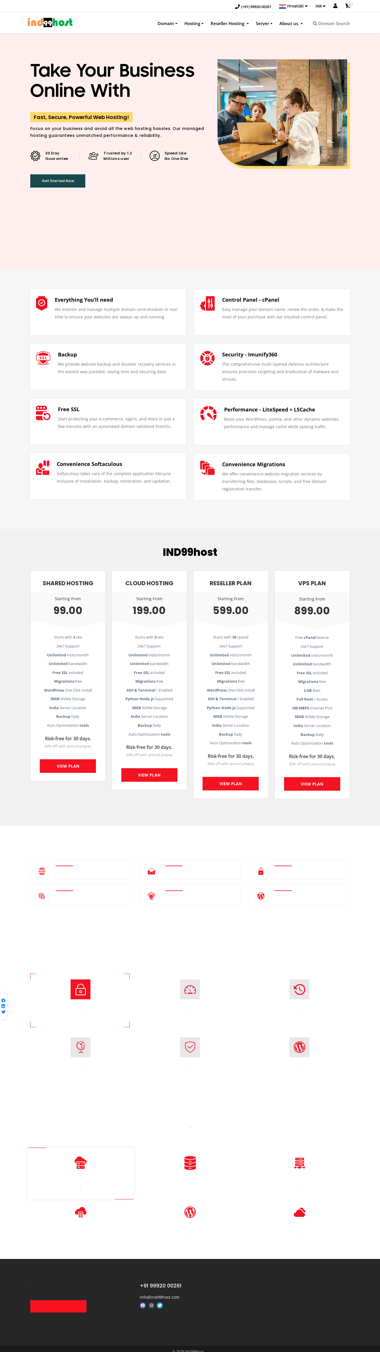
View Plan (68, 768)
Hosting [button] (192, 24)
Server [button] (262, 24)
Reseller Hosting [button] (228, 24)
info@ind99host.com (159, 1289)
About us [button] (289, 24)
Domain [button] (166, 24)
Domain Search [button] (331, 24)
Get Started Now (67, 184)
